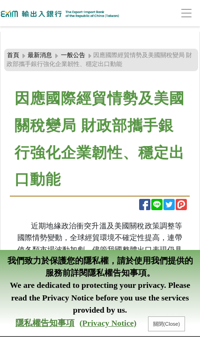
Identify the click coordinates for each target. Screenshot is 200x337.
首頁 (13, 55)
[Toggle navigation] (172, 13)
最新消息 (40, 55)
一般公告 (73, 55)
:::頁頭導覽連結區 (26, 37)
